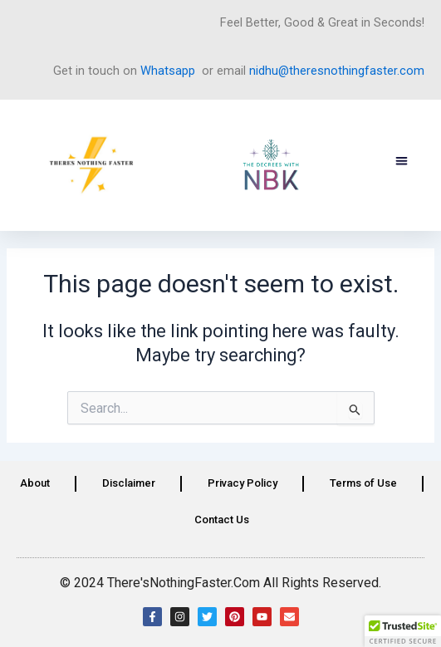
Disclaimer (128, 483)
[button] (401, 161)
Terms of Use (363, 483)
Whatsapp (167, 70)
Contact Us (221, 519)
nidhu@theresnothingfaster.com (336, 70)
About (35, 483)
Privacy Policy (242, 483)
